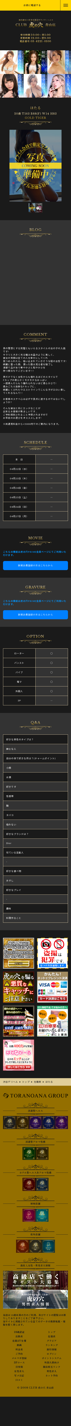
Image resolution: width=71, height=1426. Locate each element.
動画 (19, 1345)
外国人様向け (51, 1362)
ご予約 (19, 1354)
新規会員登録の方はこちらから (35, 565)
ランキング (51, 1345)
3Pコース (19, 1362)
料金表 (19, 1349)
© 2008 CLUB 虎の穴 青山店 (35, 1387)
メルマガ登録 (19, 1358)
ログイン (52, 1354)
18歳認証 (19, 1332)
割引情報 (52, 1349)
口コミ (19, 1380)
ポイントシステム (52, 1358)
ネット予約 (51, 1376)
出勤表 (19, 1336)
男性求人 (52, 1371)
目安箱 (19, 1367)
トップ (51, 1332)
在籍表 (51, 1336)
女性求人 (19, 1371)
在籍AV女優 (19, 1341)
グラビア (52, 1341)
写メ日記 (19, 1376)
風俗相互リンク (51, 1367)
